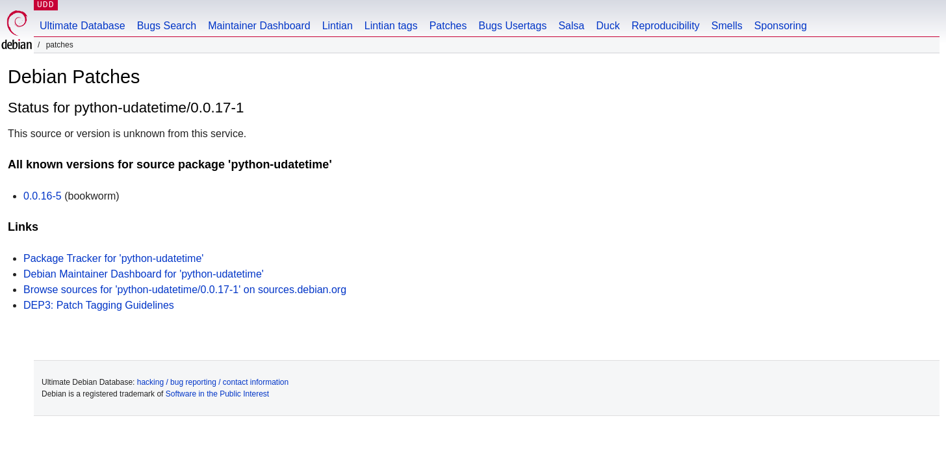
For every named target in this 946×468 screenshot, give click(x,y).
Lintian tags (391, 25)
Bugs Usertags (512, 25)
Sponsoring (780, 25)
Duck (607, 25)
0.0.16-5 (42, 196)
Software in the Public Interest (217, 393)
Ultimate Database (82, 25)
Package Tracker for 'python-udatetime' (113, 258)
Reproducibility (666, 25)
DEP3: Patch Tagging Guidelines (98, 305)
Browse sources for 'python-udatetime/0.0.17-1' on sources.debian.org (184, 289)
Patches (448, 25)
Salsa (571, 25)
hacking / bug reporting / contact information (212, 382)
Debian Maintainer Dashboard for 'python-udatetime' (143, 274)
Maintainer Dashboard (259, 25)
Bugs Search (167, 25)
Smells (727, 25)
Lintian (337, 25)
